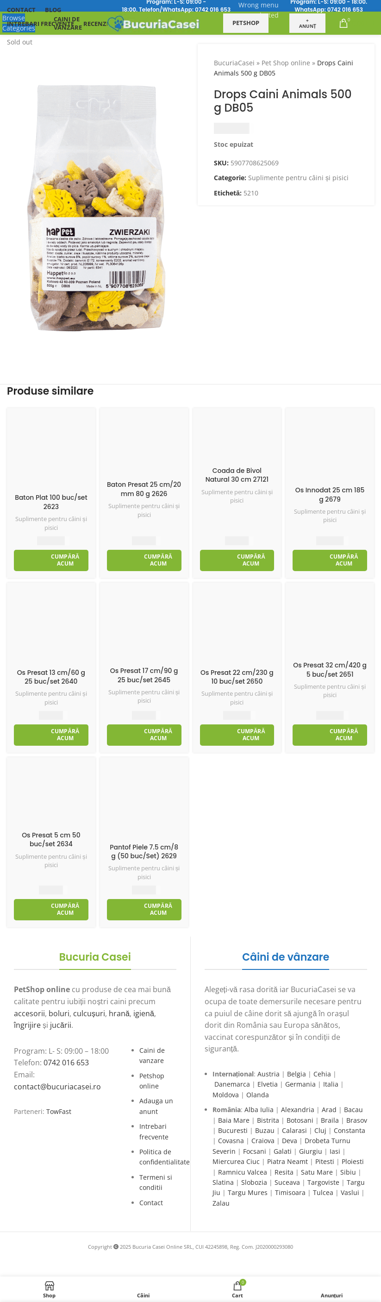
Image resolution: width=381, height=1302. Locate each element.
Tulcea (323, 1192)
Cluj (320, 1130)
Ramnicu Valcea (242, 1172)
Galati (283, 1151)
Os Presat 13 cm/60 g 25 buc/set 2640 (51, 677)
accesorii (29, 1013)
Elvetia (267, 1084)
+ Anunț (307, 23)
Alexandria (297, 1109)
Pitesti (324, 1161)
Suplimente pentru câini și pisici (298, 177)
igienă (143, 1013)
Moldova (225, 1094)
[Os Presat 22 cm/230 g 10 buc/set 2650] (237, 627)
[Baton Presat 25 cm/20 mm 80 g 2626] (144, 446)
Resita (284, 1172)
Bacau (353, 1109)
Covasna (231, 1140)
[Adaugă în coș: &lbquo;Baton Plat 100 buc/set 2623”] (51, 560)
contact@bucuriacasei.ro (57, 1087)
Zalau (221, 1203)
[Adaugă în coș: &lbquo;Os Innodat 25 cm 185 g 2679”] (330, 560)
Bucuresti (233, 1130)
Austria (268, 1073)
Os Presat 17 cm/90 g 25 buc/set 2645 (144, 675)
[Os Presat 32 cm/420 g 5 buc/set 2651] (330, 623)
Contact (151, 1202)
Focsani (254, 1151)
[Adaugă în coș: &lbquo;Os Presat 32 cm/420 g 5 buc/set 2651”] (330, 735)
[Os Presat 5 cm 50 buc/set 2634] (51, 795)
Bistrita (268, 1120)
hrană (119, 1013)
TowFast (58, 1111)
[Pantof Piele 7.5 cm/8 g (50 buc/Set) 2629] (144, 801)
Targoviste (323, 1182)
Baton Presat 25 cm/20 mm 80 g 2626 (144, 489)
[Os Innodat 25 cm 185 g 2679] (330, 448)
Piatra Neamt (287, 1161)
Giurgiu (310, 1151)
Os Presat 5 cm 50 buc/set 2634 (51, 839)
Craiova (263, 1140)
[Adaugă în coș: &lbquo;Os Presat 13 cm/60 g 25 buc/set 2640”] (51, 735)
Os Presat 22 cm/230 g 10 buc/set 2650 (237, 677)
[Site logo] (153, 22)
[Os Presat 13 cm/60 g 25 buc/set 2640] (51, 627)
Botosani (300, 1120)
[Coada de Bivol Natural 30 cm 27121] (237, 438)
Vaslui (350, 1192)
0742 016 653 (213, 9)
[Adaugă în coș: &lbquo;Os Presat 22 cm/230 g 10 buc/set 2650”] (237, 735)
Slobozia (254, 1182)
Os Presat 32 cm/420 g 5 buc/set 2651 (330, 669)
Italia (330, 1084)
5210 (250, 193)
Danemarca (232, 1084)
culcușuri (89, 1013)
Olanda (257, 1094)
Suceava (287, 1182)
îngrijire (27, 1025)
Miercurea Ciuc (236, 1161)
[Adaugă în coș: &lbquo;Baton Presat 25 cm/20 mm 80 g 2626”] (144, 560)
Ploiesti (353, 1161)
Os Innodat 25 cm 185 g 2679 (330, 494)
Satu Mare (317, 1172)
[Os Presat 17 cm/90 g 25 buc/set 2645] (144, 626)
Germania (300, 1084)
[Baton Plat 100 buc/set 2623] (51, 452)
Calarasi (294, 1130)
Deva (289, 1140)
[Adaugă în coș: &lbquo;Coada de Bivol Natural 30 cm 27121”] (237, 560)
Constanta (349, 1130)
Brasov (356, 1120)
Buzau (265, 1130)
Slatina (223, 1182)
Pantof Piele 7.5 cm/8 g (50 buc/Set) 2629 (144, 852)
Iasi (335, 1151)
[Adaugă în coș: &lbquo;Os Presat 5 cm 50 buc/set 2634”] (51, 909)
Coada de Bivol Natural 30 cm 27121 (237, 475)
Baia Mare (234, 1120)
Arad (329, 1109)
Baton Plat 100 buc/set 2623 (51, 502)
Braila (330, 1120)
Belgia (296, 1073)
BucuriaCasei (234, 62)
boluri (59, 1013)
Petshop (245, 23)
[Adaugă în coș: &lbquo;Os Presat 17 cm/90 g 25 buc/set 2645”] (144, 735)
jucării (60, 1025)
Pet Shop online (286, 62)
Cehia (322, 1073)
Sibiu (348, 1172)
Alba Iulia (259, 1109)
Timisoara (290, 1192)
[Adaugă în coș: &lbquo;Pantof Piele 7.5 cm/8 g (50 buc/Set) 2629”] (144, 909)
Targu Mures (248, 1192)
